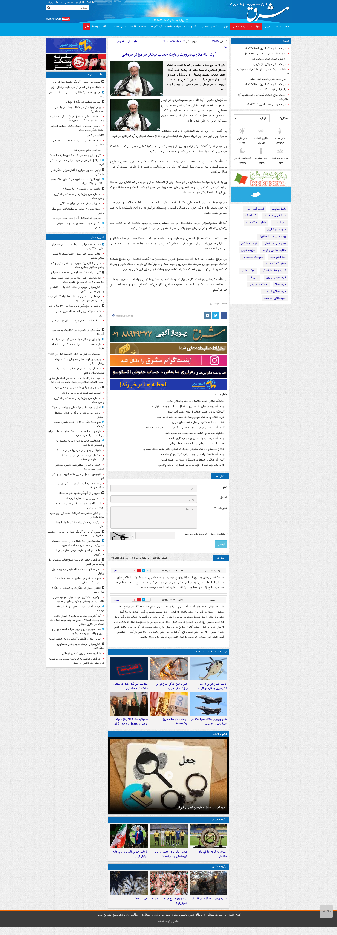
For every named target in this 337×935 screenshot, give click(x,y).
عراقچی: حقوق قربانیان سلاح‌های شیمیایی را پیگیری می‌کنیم (76, 562)
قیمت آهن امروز (254, 209)
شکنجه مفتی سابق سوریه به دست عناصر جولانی (78, 143)
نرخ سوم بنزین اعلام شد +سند (268, 79)
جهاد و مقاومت (173, 27)
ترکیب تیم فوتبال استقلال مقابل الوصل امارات (79, 524)
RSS (91, 2)
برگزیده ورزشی (219, 824)
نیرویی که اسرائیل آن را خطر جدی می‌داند (77, 218)
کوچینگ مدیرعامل (252, 257)
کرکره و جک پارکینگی (274, 270)
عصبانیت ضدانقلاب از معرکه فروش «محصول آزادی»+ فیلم (131, 726)
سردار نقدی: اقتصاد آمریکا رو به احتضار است (75, 639)
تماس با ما (67, 2)
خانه (287, 27)
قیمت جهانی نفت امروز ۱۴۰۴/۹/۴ (266, 104)
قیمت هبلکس (249, 243)
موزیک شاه (279, 222)
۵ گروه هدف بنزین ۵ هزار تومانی (81, 653)
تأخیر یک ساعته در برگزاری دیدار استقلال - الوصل (78, 415)
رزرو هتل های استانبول (272, 236)
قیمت (286, 41)
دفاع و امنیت (190, 27)
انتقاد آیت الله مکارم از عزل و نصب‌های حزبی (198, 422)
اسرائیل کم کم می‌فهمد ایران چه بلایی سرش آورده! (77, 163)
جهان (225, 27)
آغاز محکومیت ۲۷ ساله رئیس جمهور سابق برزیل (78, 571)
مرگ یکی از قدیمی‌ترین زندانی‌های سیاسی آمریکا (78, 332)
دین (225, 47)
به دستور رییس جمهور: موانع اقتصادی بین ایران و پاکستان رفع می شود (78, 631)
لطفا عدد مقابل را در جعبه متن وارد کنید (206, 534)
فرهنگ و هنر (155, 27)
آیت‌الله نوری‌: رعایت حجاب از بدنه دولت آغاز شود (196, 412)
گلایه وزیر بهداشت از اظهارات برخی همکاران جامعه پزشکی (191, 465)
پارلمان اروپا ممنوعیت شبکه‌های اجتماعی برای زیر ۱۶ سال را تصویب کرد (76, 434)
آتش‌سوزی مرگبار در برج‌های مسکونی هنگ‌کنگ (80, 646)
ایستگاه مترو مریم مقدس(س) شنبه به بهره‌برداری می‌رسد (80, 506)
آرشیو (80, 2)
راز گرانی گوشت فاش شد (271, 90)
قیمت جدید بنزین (276, 277)
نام (225, 487)
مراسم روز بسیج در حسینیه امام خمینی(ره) (170, 909)
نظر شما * (220, 508)
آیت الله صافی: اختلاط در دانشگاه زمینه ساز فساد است (192, 460)
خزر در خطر (141, 907)
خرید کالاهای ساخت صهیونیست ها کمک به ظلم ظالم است (190, 417)
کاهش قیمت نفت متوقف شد (269, 59)
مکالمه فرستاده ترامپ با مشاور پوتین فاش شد (77, 323)
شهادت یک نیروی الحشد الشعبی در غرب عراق (79, 313)
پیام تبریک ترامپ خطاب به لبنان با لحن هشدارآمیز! (79, 109)
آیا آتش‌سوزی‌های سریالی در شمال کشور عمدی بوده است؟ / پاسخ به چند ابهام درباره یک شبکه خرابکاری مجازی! (77, 620)
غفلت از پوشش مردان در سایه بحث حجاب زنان (197, 444)
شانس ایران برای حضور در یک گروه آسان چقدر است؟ (171, 860)
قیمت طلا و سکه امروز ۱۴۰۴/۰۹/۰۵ (265, 48)
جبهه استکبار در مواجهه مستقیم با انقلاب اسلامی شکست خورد (78, 580)
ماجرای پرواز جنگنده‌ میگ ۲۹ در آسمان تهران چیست (209, 726)
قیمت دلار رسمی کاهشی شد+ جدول (265, 54)
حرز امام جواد (278, 257)
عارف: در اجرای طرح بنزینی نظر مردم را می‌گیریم (80, 553)
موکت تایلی (247, 270)
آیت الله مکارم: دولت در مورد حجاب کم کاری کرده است (192, 454)
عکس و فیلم (119, 27)
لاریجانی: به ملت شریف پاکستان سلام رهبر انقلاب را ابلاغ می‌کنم (77, 181)
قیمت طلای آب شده (274, 291)
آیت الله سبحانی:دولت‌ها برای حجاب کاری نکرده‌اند (195, 438)
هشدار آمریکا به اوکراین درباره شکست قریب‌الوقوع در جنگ (80, 458)
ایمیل (223, 497)
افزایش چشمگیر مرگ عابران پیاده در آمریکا (76, 407)
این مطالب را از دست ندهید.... (209, 651)
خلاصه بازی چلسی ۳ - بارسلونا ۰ (82, 189)
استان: (284, 118)
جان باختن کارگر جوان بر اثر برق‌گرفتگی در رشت (172, 688)
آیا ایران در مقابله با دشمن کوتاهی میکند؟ (76, 339)
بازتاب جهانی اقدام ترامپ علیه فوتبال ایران (130, 860)
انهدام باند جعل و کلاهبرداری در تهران (201, 811)
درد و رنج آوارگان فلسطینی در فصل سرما (77, 387)
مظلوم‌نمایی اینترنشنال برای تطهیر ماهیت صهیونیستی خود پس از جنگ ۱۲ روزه (78, 543)
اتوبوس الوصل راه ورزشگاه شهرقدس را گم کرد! (78, 476)
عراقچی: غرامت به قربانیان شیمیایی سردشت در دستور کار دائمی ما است (76, 661)
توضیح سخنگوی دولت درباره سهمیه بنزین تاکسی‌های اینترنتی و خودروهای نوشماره (78, 599)
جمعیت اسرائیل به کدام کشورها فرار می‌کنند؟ (74, 354)
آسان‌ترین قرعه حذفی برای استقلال (212, 860)
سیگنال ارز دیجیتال (275, 215)
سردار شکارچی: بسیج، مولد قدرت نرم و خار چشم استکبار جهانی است (77, 265)
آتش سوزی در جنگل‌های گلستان (209, 907)
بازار (87, 27)
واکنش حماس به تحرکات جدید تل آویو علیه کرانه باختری (77, 515)
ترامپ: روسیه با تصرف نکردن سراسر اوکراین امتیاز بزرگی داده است (77, 128)
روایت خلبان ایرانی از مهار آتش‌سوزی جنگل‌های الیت (212, 688)
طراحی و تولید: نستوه (168, 929)
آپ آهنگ (250, 215)
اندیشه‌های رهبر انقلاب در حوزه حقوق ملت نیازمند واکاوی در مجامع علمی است (77, 280)
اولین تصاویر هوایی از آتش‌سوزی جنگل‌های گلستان (77, 172)
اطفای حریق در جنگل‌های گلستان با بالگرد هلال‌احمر (78, 590)
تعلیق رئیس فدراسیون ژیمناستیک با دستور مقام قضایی (77, 256)
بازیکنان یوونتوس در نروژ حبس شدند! (79, 450)
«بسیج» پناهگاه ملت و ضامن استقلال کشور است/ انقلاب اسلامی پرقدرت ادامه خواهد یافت (76, 380)
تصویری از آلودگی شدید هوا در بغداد (80, 493)
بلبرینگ (254, 277)
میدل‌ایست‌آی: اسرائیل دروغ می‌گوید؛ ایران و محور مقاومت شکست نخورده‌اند (77, 119)
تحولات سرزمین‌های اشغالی (246, 27)
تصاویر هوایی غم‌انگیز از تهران (83, 102)
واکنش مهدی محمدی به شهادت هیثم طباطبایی (80, 225)
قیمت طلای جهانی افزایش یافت (268, 64)
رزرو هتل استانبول (275, 243)
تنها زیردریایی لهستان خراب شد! (82, 498)
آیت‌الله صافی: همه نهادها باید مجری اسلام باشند (195, 401)
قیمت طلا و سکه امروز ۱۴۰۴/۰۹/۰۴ (265, 84)
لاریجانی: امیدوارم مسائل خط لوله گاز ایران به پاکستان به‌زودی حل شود (76, 299)
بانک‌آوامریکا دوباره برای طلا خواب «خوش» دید (263, 72)
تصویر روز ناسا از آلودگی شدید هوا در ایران (76, 82)
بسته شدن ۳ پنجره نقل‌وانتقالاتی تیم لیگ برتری (78, 211)
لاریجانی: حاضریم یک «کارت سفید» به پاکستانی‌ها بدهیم (80, 443)
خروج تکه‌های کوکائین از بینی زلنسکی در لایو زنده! (76, 95)
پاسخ (116, 571)
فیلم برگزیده (220, 738)
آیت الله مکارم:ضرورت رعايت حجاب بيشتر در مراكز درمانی (169, 54)
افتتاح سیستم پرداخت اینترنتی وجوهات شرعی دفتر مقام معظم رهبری (183, 449)
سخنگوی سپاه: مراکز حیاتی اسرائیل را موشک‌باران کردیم (80, 371)
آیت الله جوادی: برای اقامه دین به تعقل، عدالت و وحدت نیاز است (186, 406)
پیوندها (96, 27)
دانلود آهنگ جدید (256, 222)
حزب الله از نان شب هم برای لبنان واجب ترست (79, 609)
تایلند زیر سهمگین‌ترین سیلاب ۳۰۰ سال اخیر (75, 306)
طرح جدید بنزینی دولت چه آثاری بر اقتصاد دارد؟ (78, 347)
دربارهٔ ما (52, 2)
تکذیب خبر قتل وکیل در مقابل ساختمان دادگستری (130, 688)
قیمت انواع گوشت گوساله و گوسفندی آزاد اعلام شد (263, 97)
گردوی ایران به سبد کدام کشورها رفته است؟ (75, 155)
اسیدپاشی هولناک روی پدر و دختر (81, 393)
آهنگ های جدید (258, 284)
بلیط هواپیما (279, 209)
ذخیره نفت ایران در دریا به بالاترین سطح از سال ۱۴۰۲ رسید (78, 247)
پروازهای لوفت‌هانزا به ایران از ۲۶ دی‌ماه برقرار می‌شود (79, 361)
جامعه (142, 27)
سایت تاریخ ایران (276, 229)
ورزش (267, 27)
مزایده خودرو (248, 250)
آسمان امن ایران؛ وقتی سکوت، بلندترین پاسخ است (79, 196)
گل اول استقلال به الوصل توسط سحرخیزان (76, 272)
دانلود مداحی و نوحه (274, 250)
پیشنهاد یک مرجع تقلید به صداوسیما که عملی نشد (194, 433)
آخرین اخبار (97, 237)
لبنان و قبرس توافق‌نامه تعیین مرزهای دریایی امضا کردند (79, 467)
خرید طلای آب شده (275, 298)
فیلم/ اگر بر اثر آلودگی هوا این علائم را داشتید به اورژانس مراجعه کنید (76, 534)
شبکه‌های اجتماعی (210, 27)
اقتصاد (132, 27)
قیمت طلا (280, 284)
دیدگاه (106, 27)
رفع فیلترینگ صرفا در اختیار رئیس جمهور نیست (79, 424)
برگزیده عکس (219, 872)
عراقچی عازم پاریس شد (87, 150)
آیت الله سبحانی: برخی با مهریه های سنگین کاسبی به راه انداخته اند (185, 428)
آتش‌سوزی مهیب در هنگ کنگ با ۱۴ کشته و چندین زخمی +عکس (77, 289)
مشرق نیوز (259, 11)
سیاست (277, 27)
